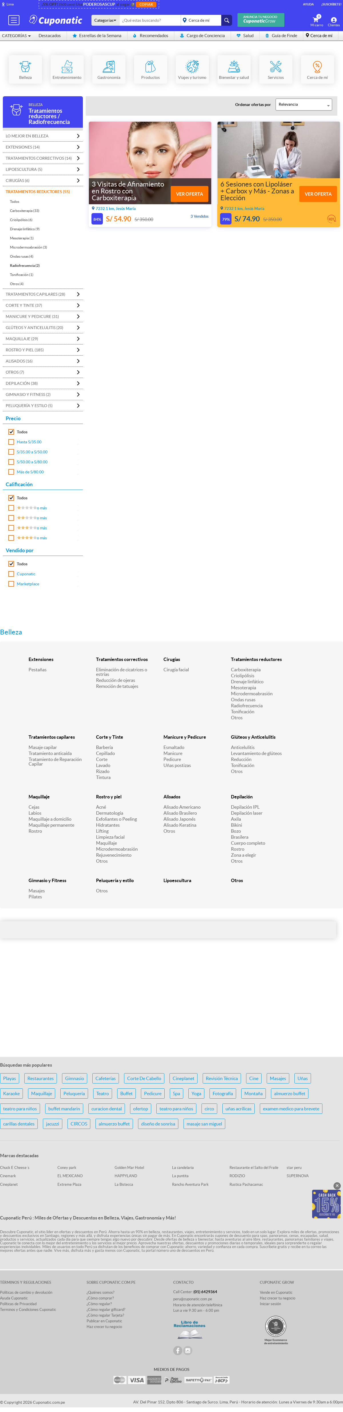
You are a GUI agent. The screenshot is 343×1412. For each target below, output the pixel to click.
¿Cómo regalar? (99, 1304)
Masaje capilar (43, 747)
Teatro (102, 1093)
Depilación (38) (22, 383)
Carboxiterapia (246, 669)
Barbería (104, 747)
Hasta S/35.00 (29, 442)
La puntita (180, 1176)
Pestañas (38, 669)
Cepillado (105, 753)
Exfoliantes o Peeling (116, 819)
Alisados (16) (19, 361)
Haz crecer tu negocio (104, 1327)
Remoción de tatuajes (117, 686)
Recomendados (150, 35)
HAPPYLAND (126, 1176)
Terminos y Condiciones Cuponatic (28, 1309)
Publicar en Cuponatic (104, 1321)
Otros (237, 717)
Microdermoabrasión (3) (28, 247)
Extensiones (41, 659)
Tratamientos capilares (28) (35, 294)
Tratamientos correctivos (122, 659)
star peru (294, 1167)
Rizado (102, 771)
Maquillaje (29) (22, 339)
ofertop (140, 1108)
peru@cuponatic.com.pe (192, 1299)
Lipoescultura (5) (24, 169)
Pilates (35, 896)
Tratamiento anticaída (50, 753)
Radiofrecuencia (247, 705)
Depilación (242, 796)
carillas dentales (19, 1123)
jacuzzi (52, 1123)
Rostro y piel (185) (25, 350)
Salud (245, 35)
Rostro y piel (108, 796)
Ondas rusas (243, 699)
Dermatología (109, 813)
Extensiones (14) (23, 147)
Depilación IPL (245, 807)
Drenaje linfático (247, 681)
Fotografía (223, 1093)
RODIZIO (237, 1176)
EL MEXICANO (70, 1176)
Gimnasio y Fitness (47, 880)
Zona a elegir (243, 855)
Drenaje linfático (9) (25, 229)
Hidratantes (108, 825)
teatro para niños (20, 1108)
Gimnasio (74, 1078)
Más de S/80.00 (30, 472)
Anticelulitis (243, 747)
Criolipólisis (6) (21, 220)
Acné (101, 807)
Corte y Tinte (109, 737)
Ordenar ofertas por (253, 104)
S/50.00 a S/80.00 (32, 462)
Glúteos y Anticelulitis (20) (34, 327)
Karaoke (11, 1093)
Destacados (50, 35)
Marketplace (28, 584)
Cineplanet (183, 1078)
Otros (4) (17, 284)
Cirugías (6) (17, 180)
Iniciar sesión (270, 1304)
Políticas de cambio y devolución (26, 1292)
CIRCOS (79, 1123)
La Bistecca (124, 1184)
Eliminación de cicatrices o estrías (121, 672)
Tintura (103, 777)
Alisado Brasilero (180, 813)
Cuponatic (26, 574)
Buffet (126, 1093)
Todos (14, 201)
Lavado (103, 765)
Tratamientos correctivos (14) (39, 158)
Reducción (241, 759)
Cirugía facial (176, 669)
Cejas (34, 807)
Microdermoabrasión (252, 693)
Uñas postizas (177, 765)
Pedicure (172, 759)
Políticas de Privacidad (18, 1304)
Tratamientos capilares (52, 737)
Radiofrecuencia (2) (25, 265)
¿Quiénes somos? (100, 1292)
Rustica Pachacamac (246, 1184)
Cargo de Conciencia (202, 35)
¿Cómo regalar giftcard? (106, 1309)
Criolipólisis (242, 675)
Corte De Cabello (144, 1078)
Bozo (236, 831)
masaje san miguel (204, 1123)
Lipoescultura (177, 880)
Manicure (172, 753)
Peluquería (74, 1093)
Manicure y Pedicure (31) (32, 316)
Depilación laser (246, 813)
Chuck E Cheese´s (14, 1167)
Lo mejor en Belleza (27, 136)
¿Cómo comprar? (100, 1298)
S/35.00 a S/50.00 (32, 452)
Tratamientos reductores (256, 659)
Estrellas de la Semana (97, 35)
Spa (176, 1093)
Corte (101, 759)
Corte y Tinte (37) (24, 305)
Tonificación (242, 711)
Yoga (196, 1093)
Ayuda (308, 4)
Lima (10, 4)
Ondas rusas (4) (21, 256)
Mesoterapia (243, 687)
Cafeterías (105, 1078)
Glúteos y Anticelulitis (253, 737)
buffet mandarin (64, 1108)
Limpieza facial (110, 837)
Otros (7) (15, 372)
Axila (236, 819)
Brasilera (239, 837)
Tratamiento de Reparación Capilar (55, 761)
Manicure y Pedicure (184, 737)
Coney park (66, 1167)
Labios (35, 813)
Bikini (236, 825)
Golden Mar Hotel (129, 1167)
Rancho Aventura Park (190, 1184)
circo (209, 1108)
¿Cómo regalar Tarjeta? (105, 1315)
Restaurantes (40, 1078)
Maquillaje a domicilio (50, 819)
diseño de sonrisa (158, 1123)
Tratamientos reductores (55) (38, 191)
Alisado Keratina (179, 825)
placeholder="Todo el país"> (205, 20)
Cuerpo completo (248, 843)
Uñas (303, 1078)
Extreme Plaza (69, 1184)
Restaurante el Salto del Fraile (254, 1167)
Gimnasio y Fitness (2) (28, 394)
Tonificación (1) (21, 275)
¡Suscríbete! (331, 4)
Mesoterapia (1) (22, 238)
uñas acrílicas (239, 1108)
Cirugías (171, 659)
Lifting (102, 831)
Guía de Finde (281, 35)
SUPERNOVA (298, 1176)
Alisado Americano (182, 807)
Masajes (37, 890)
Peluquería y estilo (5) (29, 405)
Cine (253, 1078)
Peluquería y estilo (115, 880)
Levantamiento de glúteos (256, 753)
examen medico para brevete (291, 1108)
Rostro (35, 831)
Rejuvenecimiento (113, 855)
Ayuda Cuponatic (14, 1298)
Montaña (253, 1093)
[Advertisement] (171, 1007)
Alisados (171, 796)
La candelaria (183, 1167)
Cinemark (8, 1176)
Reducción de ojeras (115, 680)
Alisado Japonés (179, 819)
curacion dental (106, 1108)
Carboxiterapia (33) (24, 211)
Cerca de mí (321, 35)
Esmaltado (173, 747)
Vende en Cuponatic (276, 1292)
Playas (9, 1078)
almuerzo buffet (289, 1093)
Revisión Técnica (222, 1078)
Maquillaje (39, 796)
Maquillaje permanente (51, 825)
